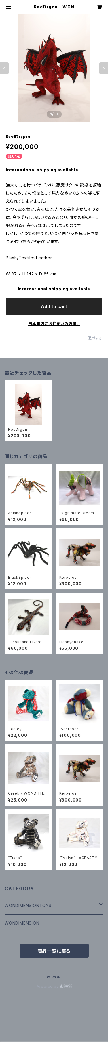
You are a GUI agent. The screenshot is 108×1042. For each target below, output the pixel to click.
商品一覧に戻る (54, 951)
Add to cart (54, 306)
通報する (95, 338)
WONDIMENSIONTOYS (28, 905)
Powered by (54, 986)
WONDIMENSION (22, 923)
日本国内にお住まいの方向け (54, 323)
